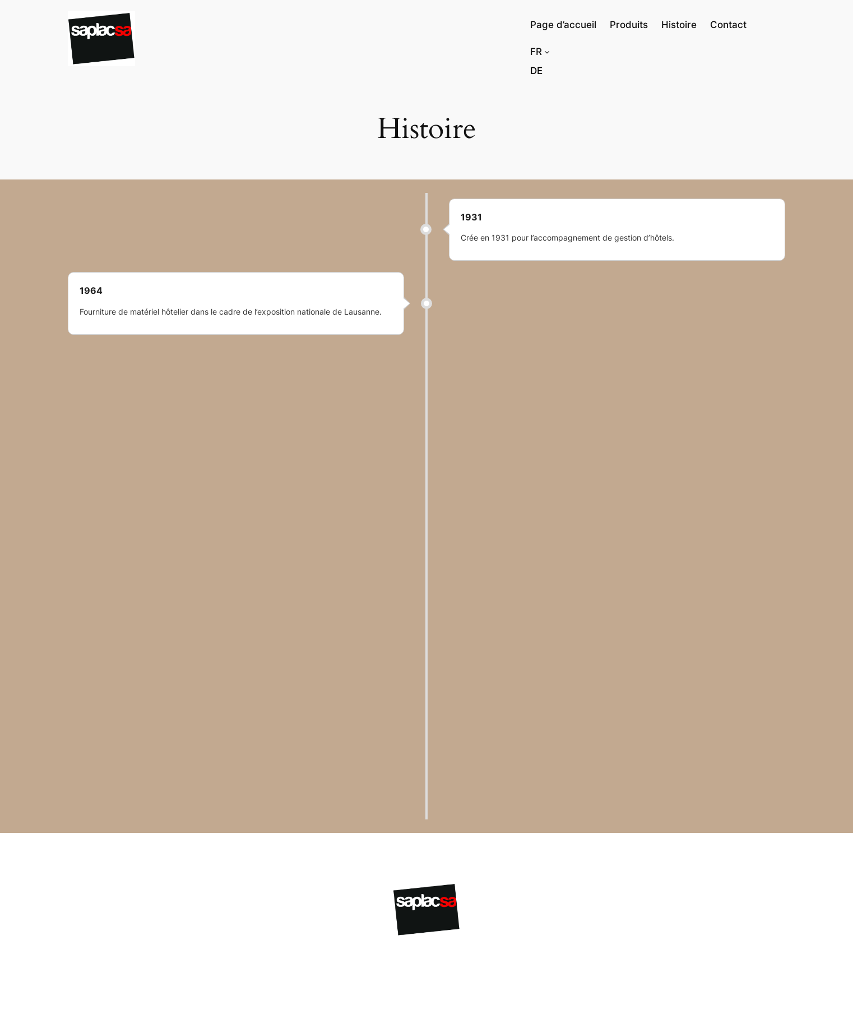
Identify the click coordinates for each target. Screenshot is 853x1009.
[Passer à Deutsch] (536, 71)
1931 (471, 217)
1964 (91, 290)
